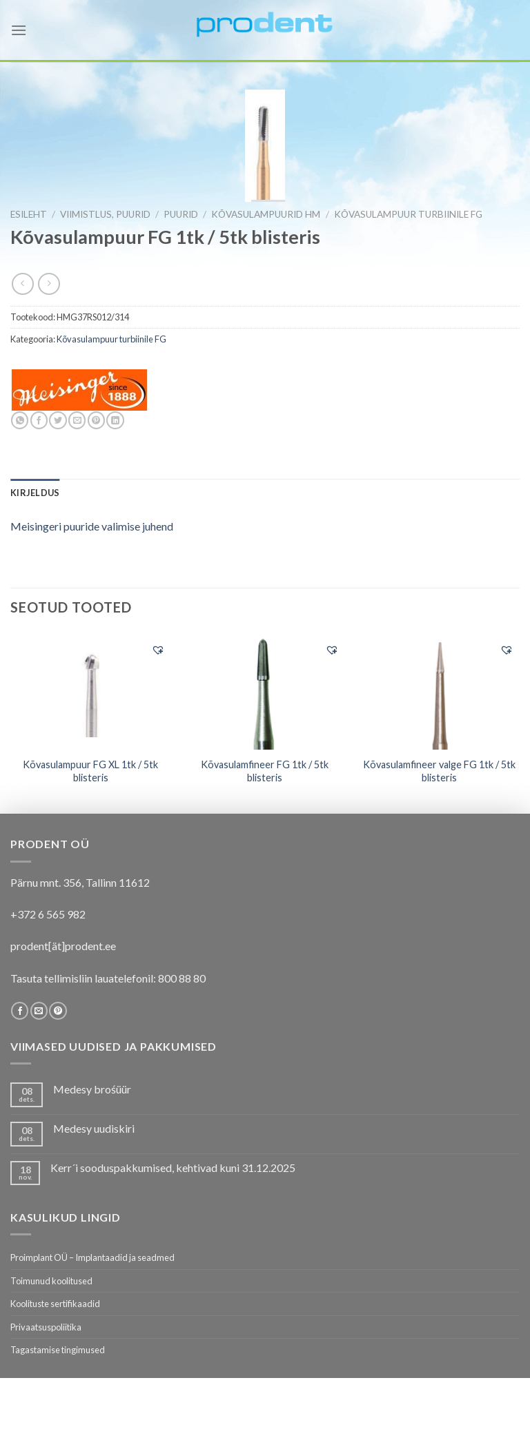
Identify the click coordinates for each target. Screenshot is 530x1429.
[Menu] (18, 30)
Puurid (181, 214)
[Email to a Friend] (77, 420)
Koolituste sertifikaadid (55, 1303)
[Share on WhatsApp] (19, 420)
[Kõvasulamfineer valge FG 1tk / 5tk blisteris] (439, 692)
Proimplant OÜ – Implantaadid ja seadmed (92, 1257)
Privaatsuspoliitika (45, 1327)
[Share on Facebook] (39, 420)
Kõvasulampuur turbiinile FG (408, 214)
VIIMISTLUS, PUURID (105, 214)
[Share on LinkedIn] (115, 420)
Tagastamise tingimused (57, 1349)
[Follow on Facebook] (19, 1011)
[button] (158, 650)
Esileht (28, 214)
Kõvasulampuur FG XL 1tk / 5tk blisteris (90, 771)
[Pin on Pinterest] (96, 420)
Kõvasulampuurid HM (265, 214)
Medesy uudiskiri (94, 1128)
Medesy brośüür (92, 1089)
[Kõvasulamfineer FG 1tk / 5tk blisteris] (264, 692)
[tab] (34, 492)
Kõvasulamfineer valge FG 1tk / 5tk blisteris (439, 771)
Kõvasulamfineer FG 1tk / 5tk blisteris (264, 771)
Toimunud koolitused (51, 1280)
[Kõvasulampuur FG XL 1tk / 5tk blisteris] (90, 691)
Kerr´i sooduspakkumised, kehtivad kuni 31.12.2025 (172, 1167)
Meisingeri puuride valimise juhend (91, 526)
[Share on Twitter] (57, 420)
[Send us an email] (39, 1011)
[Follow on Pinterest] (57, 1011)
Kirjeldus (34, 492)
